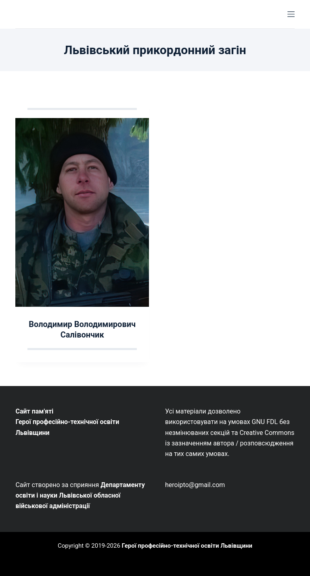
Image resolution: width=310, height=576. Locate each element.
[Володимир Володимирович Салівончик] (82, 212)
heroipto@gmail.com (195, 485)
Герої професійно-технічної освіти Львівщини (187, 545)
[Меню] (291, 14)
